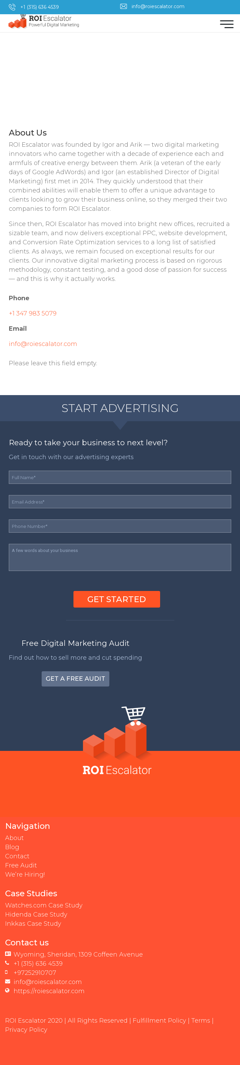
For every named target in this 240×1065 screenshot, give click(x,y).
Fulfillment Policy (159, 1020)
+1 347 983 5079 (33, 313)
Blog (12, 847)
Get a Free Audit (75, 678)
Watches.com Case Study (44, 905)
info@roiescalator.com (158, 6)
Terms (200, 1020)
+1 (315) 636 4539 (39, 7)
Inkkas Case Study (33, 923)
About (14, 838)
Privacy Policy (26, 1029)
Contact (17, 856)
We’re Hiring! (25, 874)
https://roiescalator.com (49, 991)
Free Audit (21, 865)
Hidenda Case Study (36, 914)
